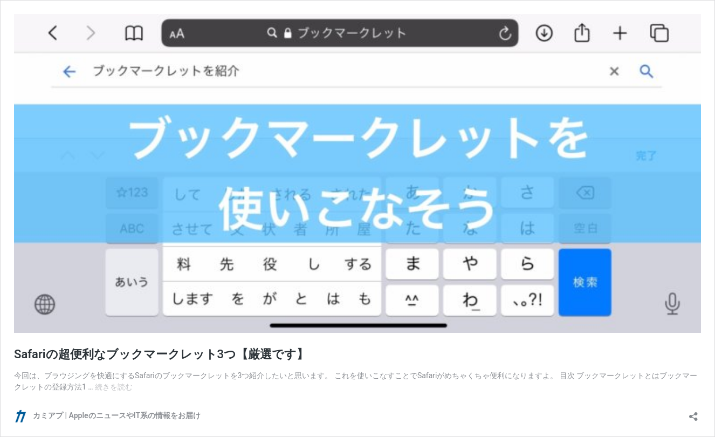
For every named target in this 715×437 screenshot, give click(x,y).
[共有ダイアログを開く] (693, 413)
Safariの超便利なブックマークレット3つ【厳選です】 (161, 354)
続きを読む (114, 387)
